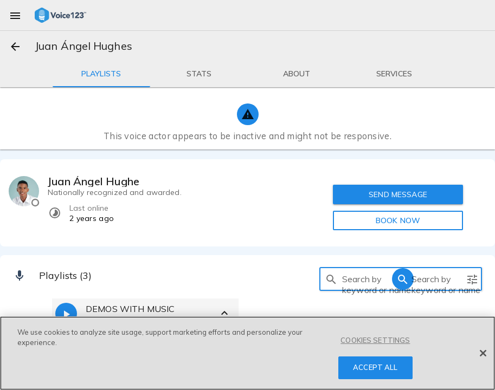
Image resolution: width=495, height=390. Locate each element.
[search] (331, 279)
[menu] (15, 15)
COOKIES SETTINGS (375, 340)
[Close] (483, 353)
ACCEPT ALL (375, 367)
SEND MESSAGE (398, 194)
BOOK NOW (398, 220)
